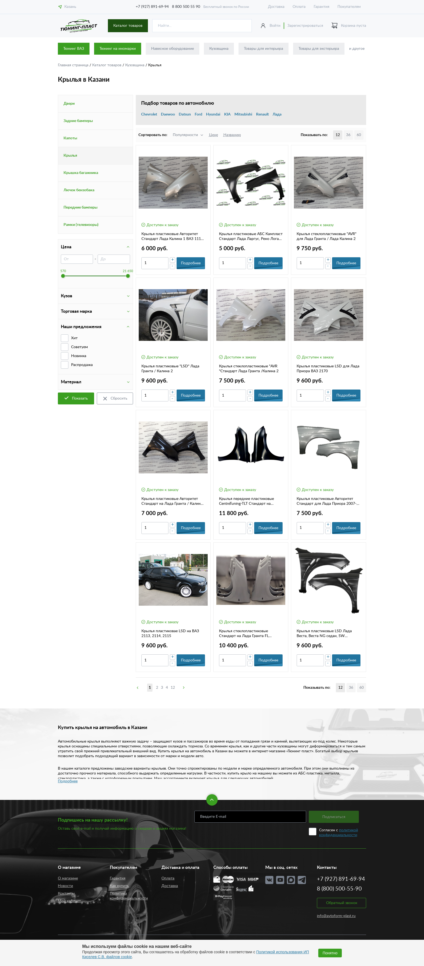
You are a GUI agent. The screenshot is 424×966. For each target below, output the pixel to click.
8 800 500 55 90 (186, 7)
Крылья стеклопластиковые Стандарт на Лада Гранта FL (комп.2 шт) (244, 633)
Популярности (185, 135)
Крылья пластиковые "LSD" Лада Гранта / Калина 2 (170, 368)
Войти (275, 26)
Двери (69, 103)
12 (173, 688)
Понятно (330, 953)
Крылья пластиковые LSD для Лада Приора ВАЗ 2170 (328, 368)
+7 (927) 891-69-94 (152, 7)
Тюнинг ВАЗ (73, 49)
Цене (213, 135)
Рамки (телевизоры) (81, 225)
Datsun (185, 114)
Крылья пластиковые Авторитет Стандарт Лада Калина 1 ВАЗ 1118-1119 (172, 236)
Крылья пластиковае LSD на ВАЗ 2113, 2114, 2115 (170, 633)
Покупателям (349, 7)
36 (348, 135)
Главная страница (74, 65)
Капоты (70, 138)
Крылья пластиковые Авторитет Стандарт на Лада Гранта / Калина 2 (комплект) (172, 501)
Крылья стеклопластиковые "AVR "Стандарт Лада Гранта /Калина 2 (249, 368)
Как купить (119, 886)
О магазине (68, 878)
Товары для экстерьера (319, 49)
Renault (262, 114)
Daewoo (168, 114)
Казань (67, 7)
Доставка (276, 7)
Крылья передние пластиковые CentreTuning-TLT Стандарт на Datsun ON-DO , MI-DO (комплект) (249, 501)
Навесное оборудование (172, 49)
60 (359, 135)
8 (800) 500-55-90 (339, 889)
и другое (357, 49)
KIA (227, 114)
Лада (277, 114)
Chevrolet (149, 114)
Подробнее (68, 781)
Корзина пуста (348, 25)
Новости (65, 886)
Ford (198, 114)
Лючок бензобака (79, 190)
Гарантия (321, 7)
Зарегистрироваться (305, 26)
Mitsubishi (243, 114)
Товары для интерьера (263, 49)
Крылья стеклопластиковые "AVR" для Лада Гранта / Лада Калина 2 (326, 236)
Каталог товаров (128, 26)
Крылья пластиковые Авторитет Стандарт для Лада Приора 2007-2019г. (326, 501)
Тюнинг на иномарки (118, 49)
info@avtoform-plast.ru (336, 916)
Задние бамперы (78, 121)
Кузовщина (218, 49)
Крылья (70, 155)
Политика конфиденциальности (129, 896)
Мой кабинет (69, 901)
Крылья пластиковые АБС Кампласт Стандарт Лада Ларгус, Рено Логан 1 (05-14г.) (251, 236)
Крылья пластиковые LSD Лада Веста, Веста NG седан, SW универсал (324, 633)
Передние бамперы (80, 207)
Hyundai (213, 114)
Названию (232, 135)
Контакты (66, 893)
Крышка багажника (81, 173)
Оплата (299, 7)
